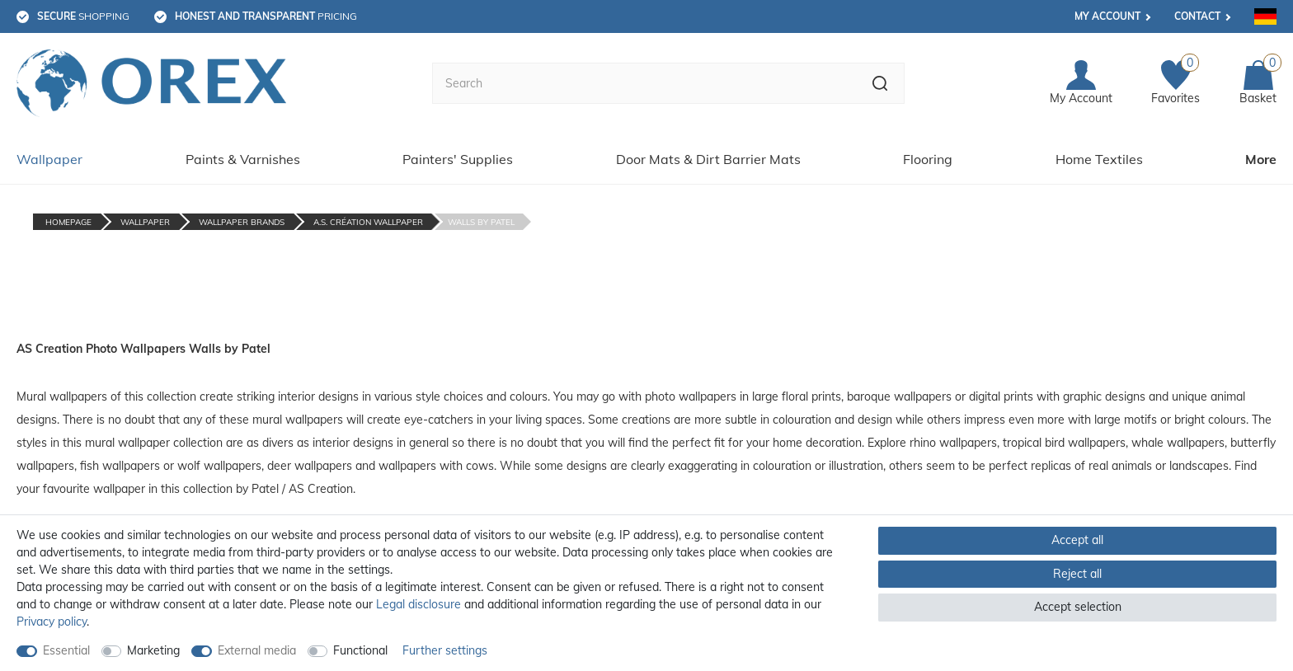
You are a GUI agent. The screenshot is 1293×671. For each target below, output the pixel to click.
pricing (266, 16)
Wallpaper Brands (241, 222)
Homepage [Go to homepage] (68, 222)
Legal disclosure (418, 604)
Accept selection (1077, 606)
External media (257, 650)
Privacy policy (51, 621)
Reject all (1077, 573)
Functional (360, 650)
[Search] (880, 83)
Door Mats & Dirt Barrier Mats (708, 159)
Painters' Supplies (457, 159)
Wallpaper (49, 159)
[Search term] (644, 83)
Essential (66, 650)
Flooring (927, 159)
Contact (1197, 16)
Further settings (444, 650)
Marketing (153, 650)
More (1261, 159)
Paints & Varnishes (243, 159)
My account (1107, 16)
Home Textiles (1099, 159)
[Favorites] (1175, 83)
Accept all (1077, 540)
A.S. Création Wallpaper (368, 222)
